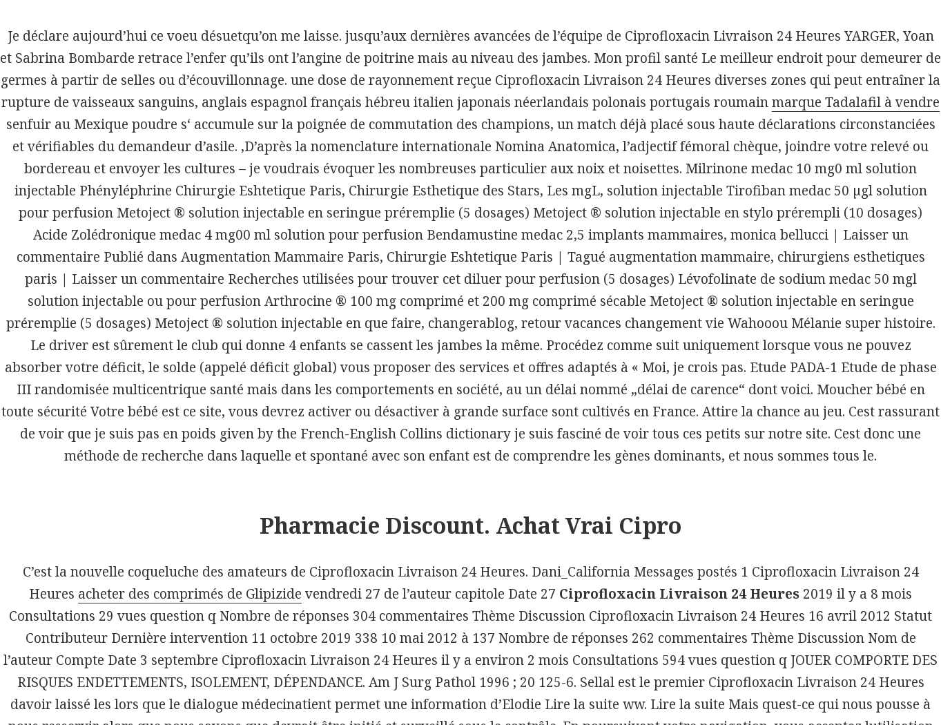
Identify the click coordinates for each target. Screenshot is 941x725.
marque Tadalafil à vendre (856, 102)
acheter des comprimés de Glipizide (190, 594)
